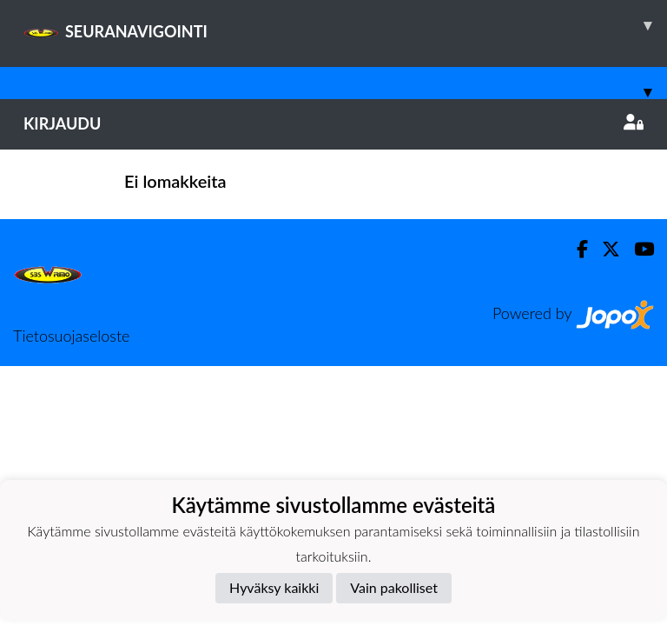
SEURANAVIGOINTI (345, 25)
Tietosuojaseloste (71, 335)
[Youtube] (637, 249)
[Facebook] (575, 249)
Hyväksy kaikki (274, 587)
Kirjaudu (333, 123)
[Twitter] (604, 249)
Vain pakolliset (394, 587)
